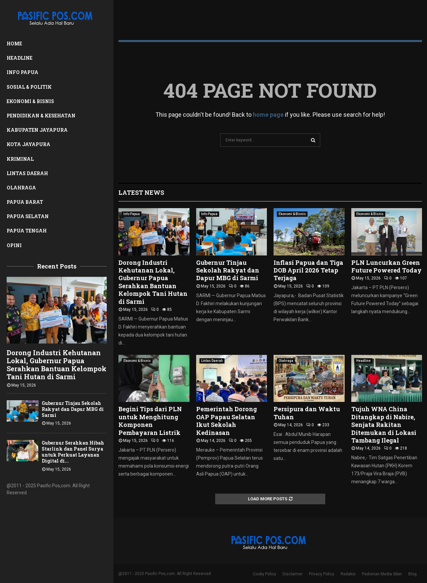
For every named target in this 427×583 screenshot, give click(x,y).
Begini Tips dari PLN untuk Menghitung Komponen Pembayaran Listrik (150, 420)
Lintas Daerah (27, 173)
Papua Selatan (28, 216)
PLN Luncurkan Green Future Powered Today (386, 266)
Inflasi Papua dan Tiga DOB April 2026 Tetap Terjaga (308, 270)
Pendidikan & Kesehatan (41, 115)
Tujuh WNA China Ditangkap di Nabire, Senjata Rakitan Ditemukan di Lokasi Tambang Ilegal (383, 424)
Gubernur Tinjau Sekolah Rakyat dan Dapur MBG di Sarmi (73, 409)
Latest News (141, 192)
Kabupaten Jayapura (37, 130)
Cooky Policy (264, 574)
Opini (14, 245)
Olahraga (21, 187)
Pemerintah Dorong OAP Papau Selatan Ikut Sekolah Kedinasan (226, 420)
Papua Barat (25, 202)
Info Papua (22, 72)
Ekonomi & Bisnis (30, 101)
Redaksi (348, 574)
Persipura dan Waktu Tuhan (307, 413)
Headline (19, 58)
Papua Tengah (27, 230)
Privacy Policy (321, 574)
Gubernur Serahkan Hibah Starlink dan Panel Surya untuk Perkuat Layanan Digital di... (73, 452)
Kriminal (20, 159)
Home (14, 43)
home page (268, 114)
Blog (412, 574)
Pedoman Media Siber (382, 574)
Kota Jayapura (28, 144)
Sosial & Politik (29, 87)
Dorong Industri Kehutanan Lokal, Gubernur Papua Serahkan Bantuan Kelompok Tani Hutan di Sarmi (56, 364)
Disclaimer (293, 574)
